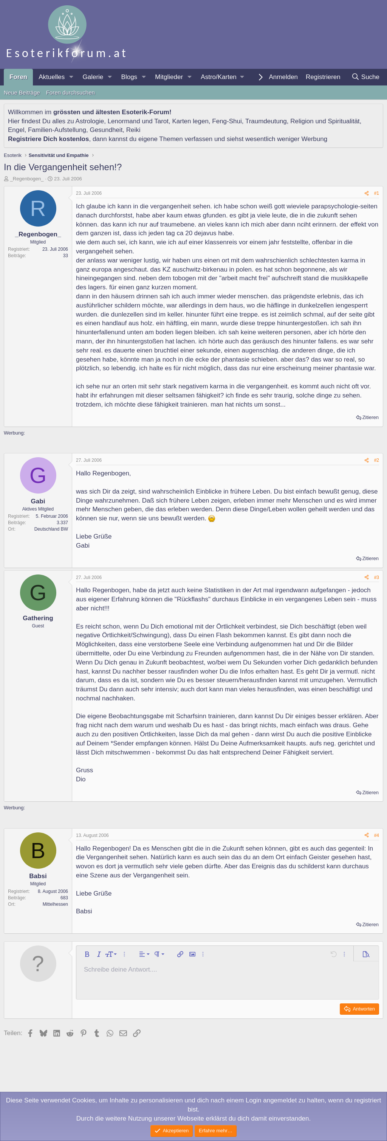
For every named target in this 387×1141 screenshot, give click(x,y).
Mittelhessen (55, 904)
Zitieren (370, 417)
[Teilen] (367, 193)
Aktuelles (52, 77)
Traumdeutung (266, 121)
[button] (71, 77)
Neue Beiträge (22, 92)
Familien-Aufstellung (57, 130)
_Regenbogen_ (27, 179)
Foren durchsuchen (70, 92)
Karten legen (190, 121)
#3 (376, 577)
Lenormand (124, 121)
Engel (16, 130)
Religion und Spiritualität (324, 121)
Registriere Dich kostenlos (48, 139)
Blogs (129, 77)
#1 (376, 193)
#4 (376, 835)
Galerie (92, 77)
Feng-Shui (226, 121)
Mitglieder (169, 77)
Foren (18, 77)
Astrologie (90, 121)
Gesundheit (106, 130)
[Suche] (365, 77)
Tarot (161, 121)
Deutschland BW (51, 529)
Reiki (133, 130)
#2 (376, 460)
